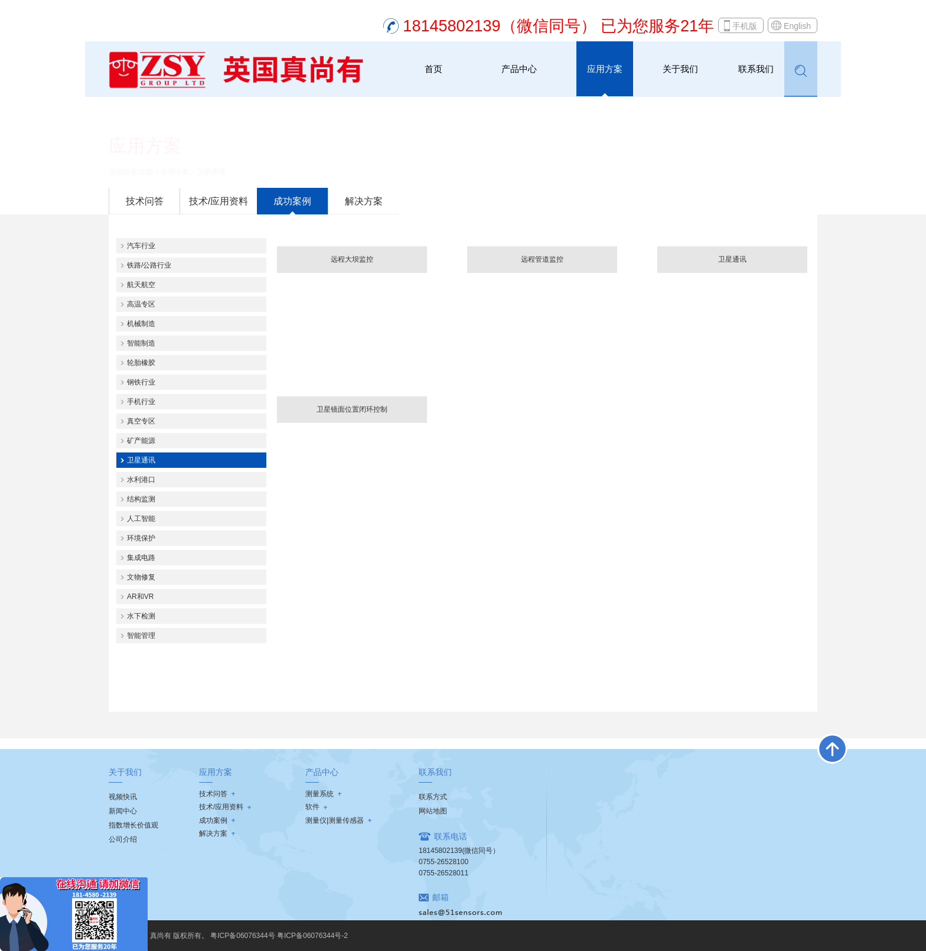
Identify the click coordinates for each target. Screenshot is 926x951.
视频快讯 (123, 797)
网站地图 (433, 811)
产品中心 (519, 69)
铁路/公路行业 (149, 265)
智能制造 (141, 343)
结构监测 (141, 499)
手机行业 (141, 402)
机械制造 (141, 324)
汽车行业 (141, 246)
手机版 (744, 26)
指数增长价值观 (133, 825)
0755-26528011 (443, 873)
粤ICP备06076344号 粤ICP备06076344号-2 (279, 936)
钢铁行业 (141, 382)
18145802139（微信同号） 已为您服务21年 (558, 26)
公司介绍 (123, 839)
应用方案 (604, 69)
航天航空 (141, 285)
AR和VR (140, 596)
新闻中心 (123, 811)
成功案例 (292, 201)
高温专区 (141, 304)
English (797, 26)
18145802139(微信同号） (459, 850)
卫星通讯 (211, 172)
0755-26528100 (443, 862)
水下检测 (141, 616)
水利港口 (141, 480)
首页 (433, 69)
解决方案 (364, 201)
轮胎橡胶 (141, 363)
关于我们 (680, 69)
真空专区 (141, 421)
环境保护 (141, 538)
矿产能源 (141, 441)
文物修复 (141, 577)
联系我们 (756, 69)
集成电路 (141, 557)
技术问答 (145, 201)
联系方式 (433, 797)
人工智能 (141, 518)
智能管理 (141, 635)
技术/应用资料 (218, 201)
